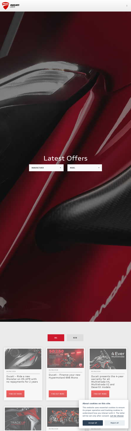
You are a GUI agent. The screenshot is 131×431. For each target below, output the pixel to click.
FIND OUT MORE (15, 394)
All (55, 337)
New (75, 337)
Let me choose (117, 416)
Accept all (93, 423)
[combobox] (46, 167)
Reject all (115, 423)
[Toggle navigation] (127, 5)
